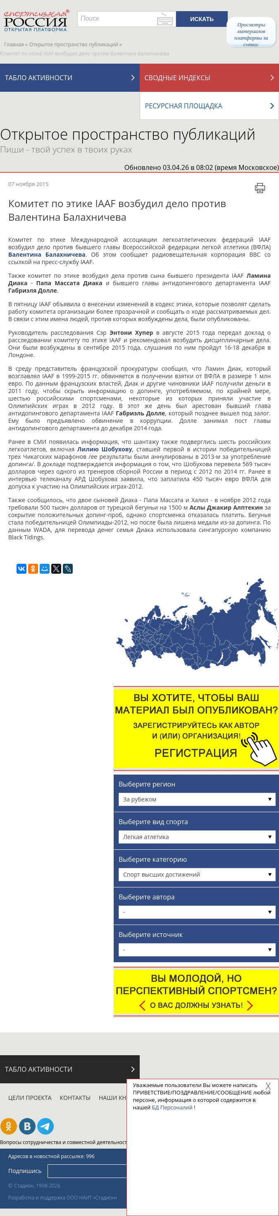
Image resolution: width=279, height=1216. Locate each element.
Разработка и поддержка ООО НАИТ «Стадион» (62, 1197)
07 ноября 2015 (28, 184)
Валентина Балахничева (47, 254)
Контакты (75, 1098)
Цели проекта (30, 1098)
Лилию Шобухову (104, 449)
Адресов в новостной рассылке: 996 (51, 1156)
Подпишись (25, 1171)
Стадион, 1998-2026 (37, 1185)
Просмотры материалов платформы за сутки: (251, 34)
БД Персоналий (172, 1107)
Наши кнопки (121, 1098)
